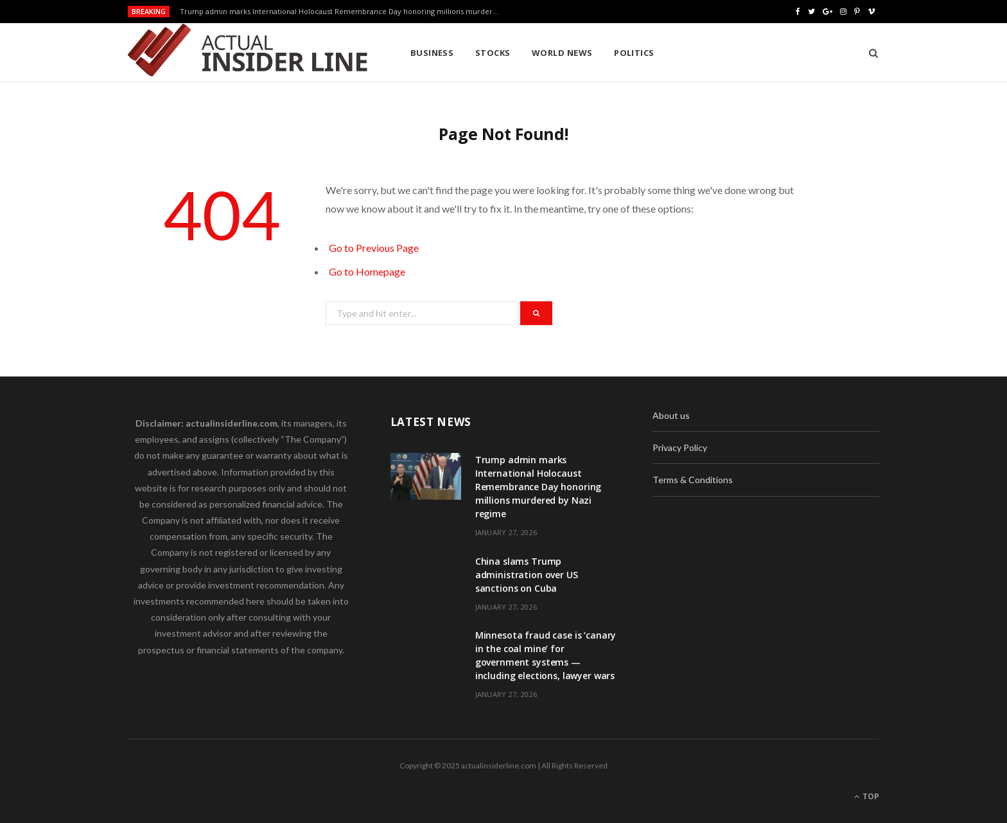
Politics (634, 52)
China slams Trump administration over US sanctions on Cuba (526, 574)
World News (562, 52)
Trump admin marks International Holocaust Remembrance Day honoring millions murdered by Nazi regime (343, 11)
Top (866, 796)
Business (432, 52)
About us (671, 415)
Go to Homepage (367, 271)
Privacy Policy (679, 447)
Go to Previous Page (374, 248)
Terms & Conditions (692, 479)
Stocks (493, 52)
